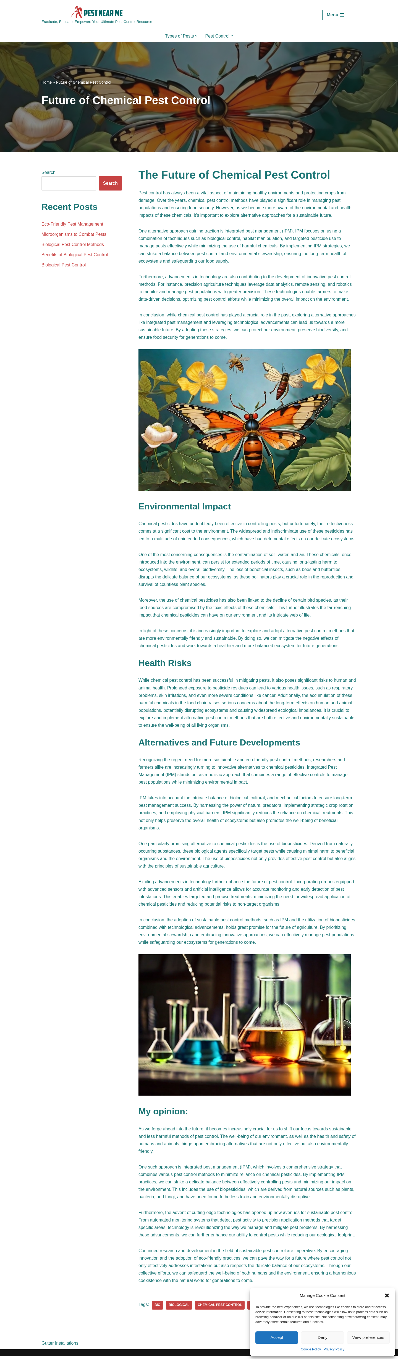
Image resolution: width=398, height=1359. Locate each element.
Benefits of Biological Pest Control (74, 255)
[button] (387, 1295)
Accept (277, 1337)
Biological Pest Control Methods (72, 244)
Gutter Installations (59, 1346)
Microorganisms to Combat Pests (74, 234)
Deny (322, 1337)
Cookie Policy (311, 1349)
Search (48, 172)
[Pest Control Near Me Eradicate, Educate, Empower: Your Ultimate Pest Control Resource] (96, 15)
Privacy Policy (334, 1349)
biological (179, 1308)
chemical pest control (220, 1308)
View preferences (368, 1337)
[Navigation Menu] (335, 15)
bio (157, 1308)
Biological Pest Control (63, 265)
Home (46, 82)
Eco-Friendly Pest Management (72, 224)
